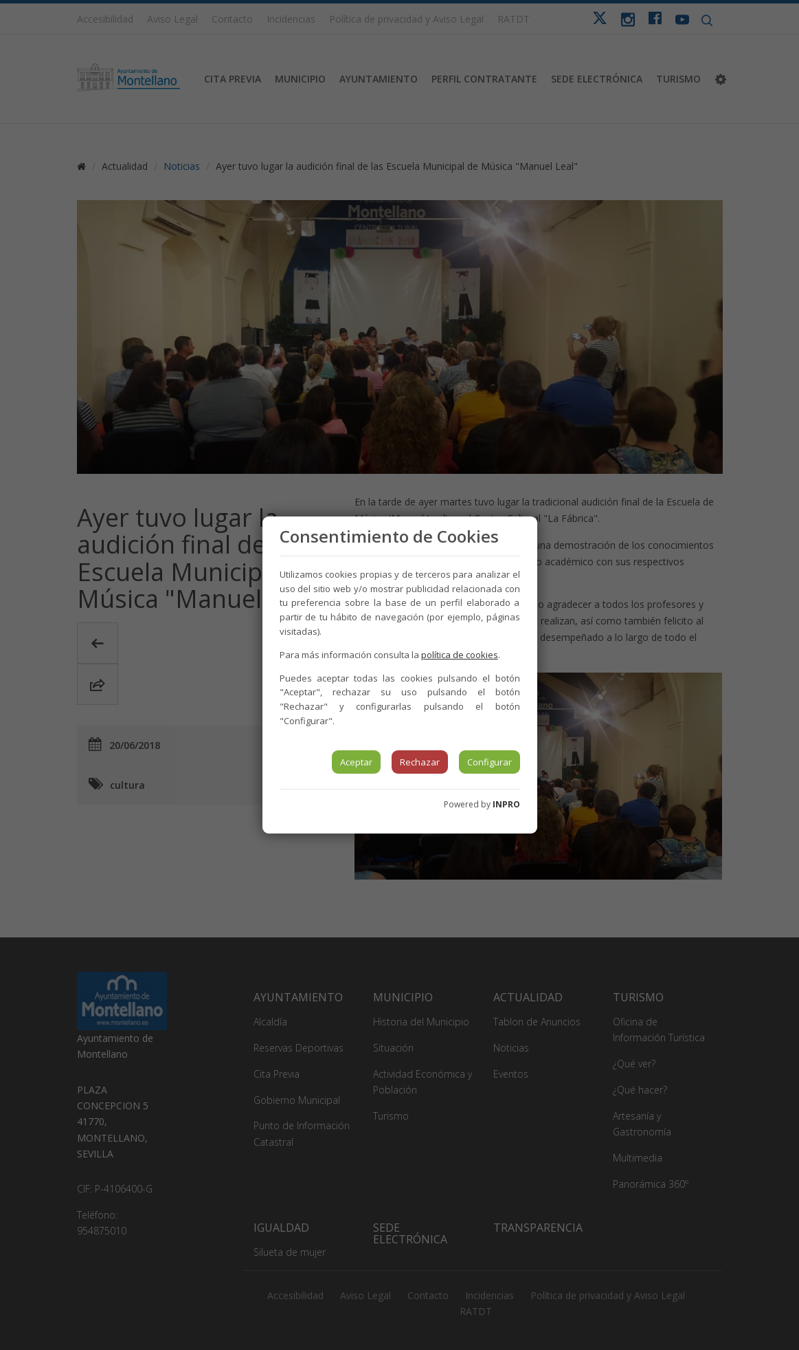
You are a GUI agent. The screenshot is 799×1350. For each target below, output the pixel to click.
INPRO (506, 804)
